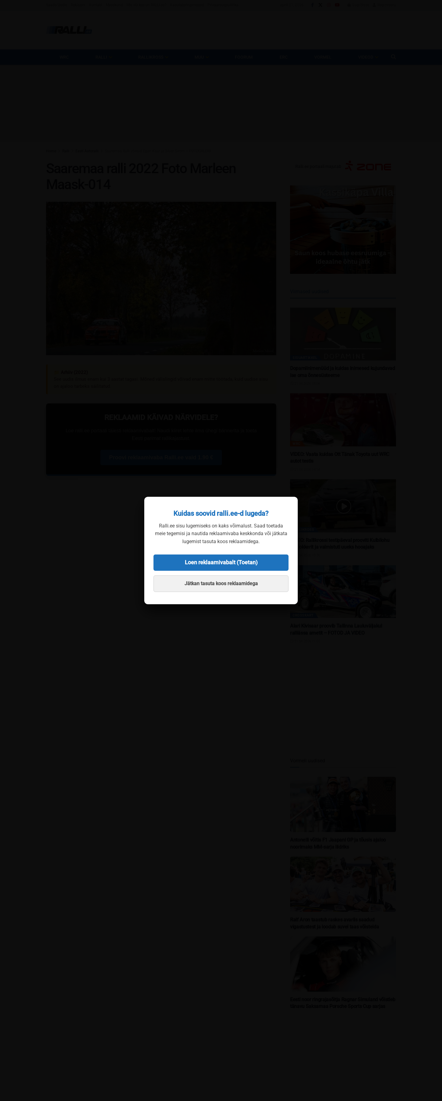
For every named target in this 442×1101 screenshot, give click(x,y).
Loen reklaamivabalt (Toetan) (221, 562)
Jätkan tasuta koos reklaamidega (221, 583)
